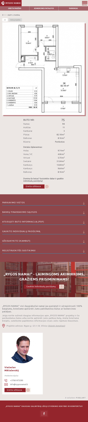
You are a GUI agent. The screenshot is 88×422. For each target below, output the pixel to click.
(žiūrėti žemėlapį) (56, 326)
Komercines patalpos (44, 8)
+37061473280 (16, 380)
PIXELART (81, 398)
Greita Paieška (14, 8)
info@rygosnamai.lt (19, 384)
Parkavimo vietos (44, 203)
